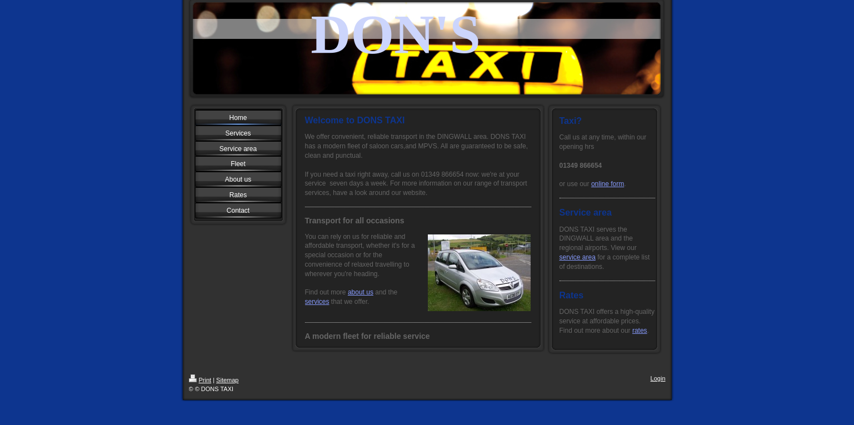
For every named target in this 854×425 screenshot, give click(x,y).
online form (607, 184)
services (317, 302)
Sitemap (227, 380)
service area (578, 257)
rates (639, 330)
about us (360, 292)
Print (200, 380)
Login (658, 378)
